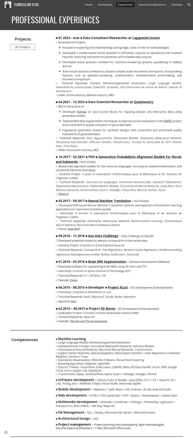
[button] (189, 5)
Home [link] (88, 4)
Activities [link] (177, 4)
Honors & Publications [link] (152, 4)
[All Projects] (22, 47)
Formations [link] (105, 4)
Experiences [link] (125, 4)
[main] (81, 19)
